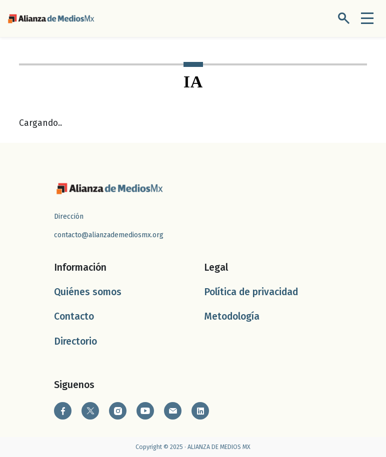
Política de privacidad (251, 292)
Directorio (75, 341)
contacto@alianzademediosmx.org (109, 235)
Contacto (74, 316)
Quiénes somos (88, 292)
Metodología (232, 316)
